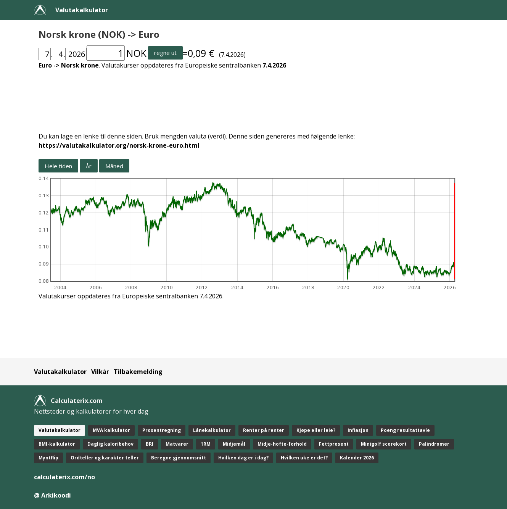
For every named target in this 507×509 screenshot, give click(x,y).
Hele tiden (58, 166)
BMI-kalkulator (57, 444)
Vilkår (100, 371)
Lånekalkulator (212, 430)
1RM (206, 444)
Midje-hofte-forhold (282, 444)
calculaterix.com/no (64, 477)
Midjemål (234, 444)
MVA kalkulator (111, 430)
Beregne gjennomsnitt (178, 457)
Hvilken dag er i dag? (243, 457)
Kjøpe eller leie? (315, 430)
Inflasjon (358, 430)
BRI (149, 444)
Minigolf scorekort (384, 444)
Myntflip (48, 457)
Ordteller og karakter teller (105, 457)
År (89, 166)
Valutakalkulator (81, 10)
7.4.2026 (274, 65)
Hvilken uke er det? (304, 457)
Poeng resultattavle (405, 430)
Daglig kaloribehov (110, 444)
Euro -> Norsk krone (69, 65)
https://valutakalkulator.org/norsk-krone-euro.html (119, 145)
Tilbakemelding (138, 371)
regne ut (165, 52)
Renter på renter (263, 430)
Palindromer (434, 444)
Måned (114, 166)
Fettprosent (334, 444)
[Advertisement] (254, 96)
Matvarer (177, 444)
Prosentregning (161, 430)
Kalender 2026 (357, 457)
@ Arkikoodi (52, 495)
